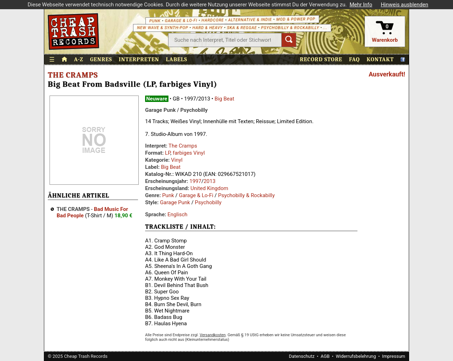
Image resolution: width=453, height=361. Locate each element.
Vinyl (176, 160)
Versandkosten (212, 335)
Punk (155, 20)
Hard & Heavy (208, 27)
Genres (101, 59)
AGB (325, 356)
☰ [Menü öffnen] (52, 59)
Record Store (321, 59)
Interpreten (139, 59)
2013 (209, 181)
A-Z (78, 59)
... (325, 27)
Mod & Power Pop (295, 19)
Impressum (393, 356)
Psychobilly (208, 202)
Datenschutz (301, 356)
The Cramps (73, 75)
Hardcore (212, 20)
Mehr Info (361, 4)
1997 (195, 181)
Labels (176, 59)
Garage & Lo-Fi (181, 20)
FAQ (354, 59)
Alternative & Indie (250, 19)
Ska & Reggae (242, 27)
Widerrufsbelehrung (356, 356)
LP (167, 153)
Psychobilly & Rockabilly (290, 27)
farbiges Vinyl (189, 153)
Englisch (177, 214)
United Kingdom (209, 188)
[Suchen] (288, 40)
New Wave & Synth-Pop (162, 27)
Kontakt (380, 59)
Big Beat (224, 99)
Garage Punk (175, 202)
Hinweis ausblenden (404, 4)
